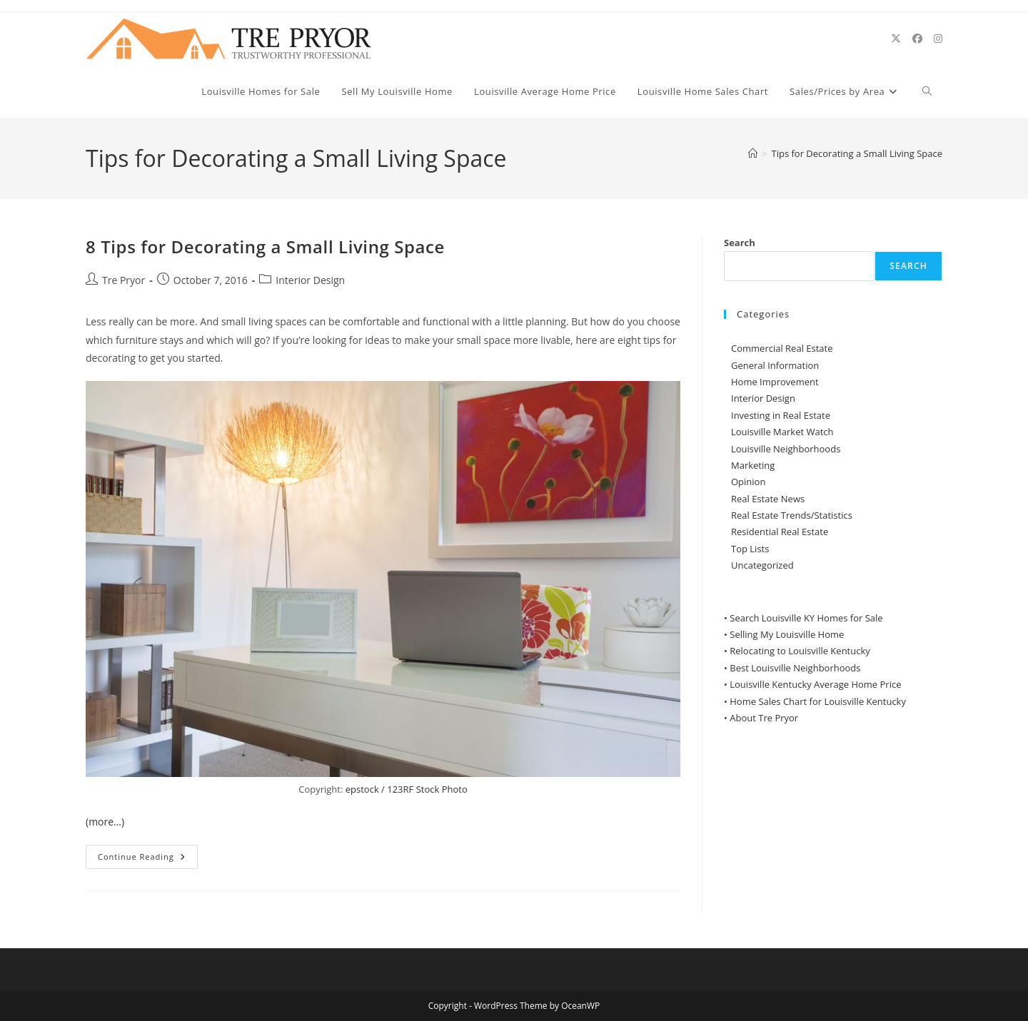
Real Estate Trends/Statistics (791, 515)
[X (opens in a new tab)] (896, 39)
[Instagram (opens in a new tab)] (938, 39)
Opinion (748, 481)
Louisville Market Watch (782, 431)
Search (739, 242)
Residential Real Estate (779, 531)
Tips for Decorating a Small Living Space (856, 153)
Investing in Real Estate (780, 415)
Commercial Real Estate (782, 348)
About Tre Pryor (764, 717)
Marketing (753, 465)
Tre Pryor (123, 280)
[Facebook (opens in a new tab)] (917, 39)
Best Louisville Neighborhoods (795, 667)
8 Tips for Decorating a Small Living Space (265, 246)
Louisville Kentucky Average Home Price (815, 684)
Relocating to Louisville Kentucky (800, 650)
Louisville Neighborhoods (785, 448)
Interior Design (310, 280)
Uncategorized (762, 565)
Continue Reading (148, 859)
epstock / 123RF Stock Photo (407, 789)
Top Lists (750, 548)
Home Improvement (775, 381)
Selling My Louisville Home (787, 634)
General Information (775, 365)
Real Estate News (768, 498)
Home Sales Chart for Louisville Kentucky (818, 701)
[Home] (752, 153)
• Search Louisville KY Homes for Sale (803, 617)
